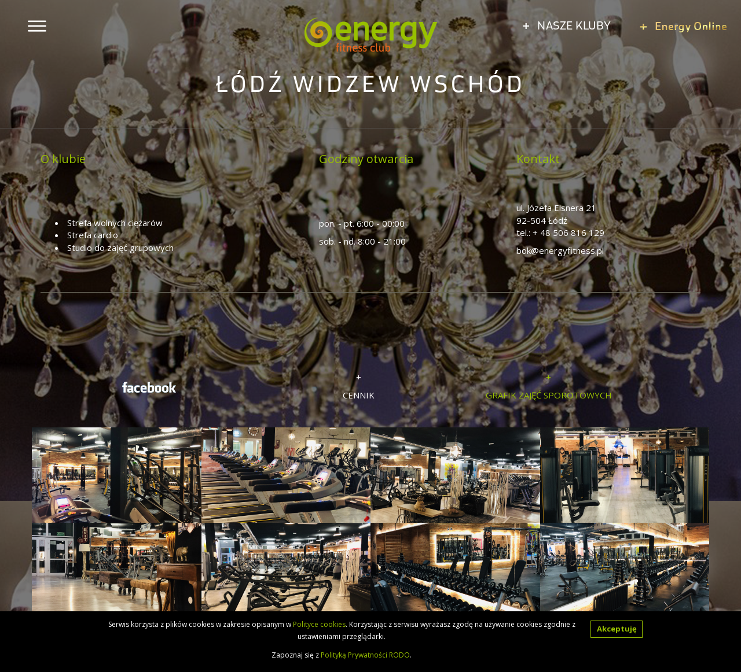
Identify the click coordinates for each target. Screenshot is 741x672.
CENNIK (359, 395)
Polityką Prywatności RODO (365, 655)
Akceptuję (617, 628)
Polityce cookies (319, 624)
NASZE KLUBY (566, 24)
